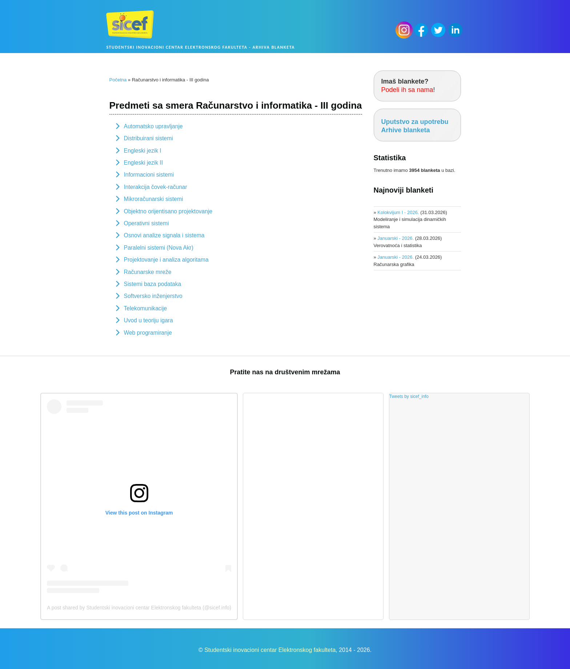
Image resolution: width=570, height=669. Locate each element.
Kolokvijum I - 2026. (398, 212)
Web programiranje (148, 333)
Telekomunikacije (145, 308)
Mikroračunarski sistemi (153, 199)
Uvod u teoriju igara (148, 320)
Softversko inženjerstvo (153, 296)
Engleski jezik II (143, 163)
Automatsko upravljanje (153, 126)
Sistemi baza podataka (152, 284)
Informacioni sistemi (149, 175)
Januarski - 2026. (395, 238)
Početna (118, 79)
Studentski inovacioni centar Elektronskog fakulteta (270, 650)
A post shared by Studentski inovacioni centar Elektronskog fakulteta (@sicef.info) (139, 607)
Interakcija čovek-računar (155, 187)
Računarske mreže (148, 272)
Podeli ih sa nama (407, 89)
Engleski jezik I (142, 151)
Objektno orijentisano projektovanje (168, 211)
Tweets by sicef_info (409, 396)
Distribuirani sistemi (148, 138)
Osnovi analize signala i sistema (164, 235)
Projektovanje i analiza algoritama (166, 260)
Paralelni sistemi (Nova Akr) (159, 248)
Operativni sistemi (146, 223)
